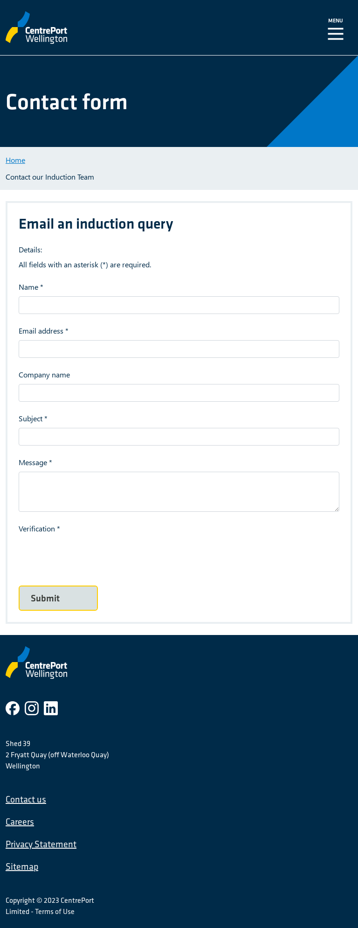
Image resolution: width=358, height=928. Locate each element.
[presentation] (89, 556)
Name (28, 287)
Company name (44, 374)
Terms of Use (55, 911)
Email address (41, 330)
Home (15, 160)
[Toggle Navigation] (337, 27)
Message (33, 462)
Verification (37, 528)
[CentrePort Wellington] (100, 27)
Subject (30, 418)
